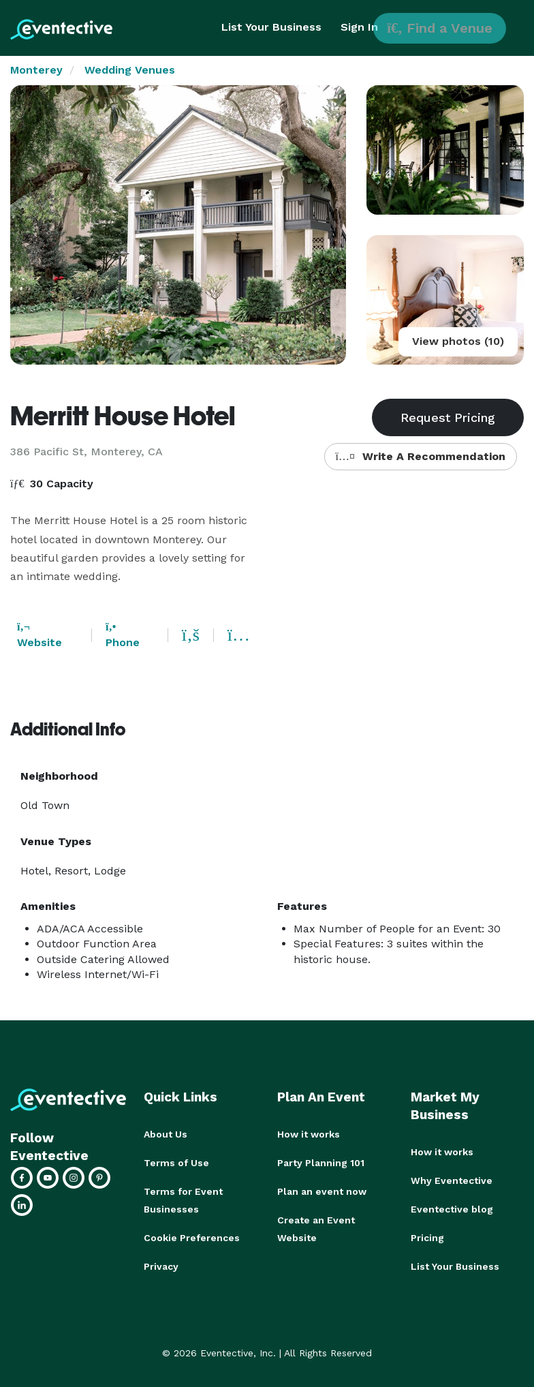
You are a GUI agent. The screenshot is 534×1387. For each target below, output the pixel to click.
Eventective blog (452, 1209)
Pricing (427, 1237)
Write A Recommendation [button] (420, 456)
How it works (308, 1134)
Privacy (161, 1266)
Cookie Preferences (192, 1237)
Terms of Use (176, 1162)
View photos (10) (458, 341)
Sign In (359, 26)
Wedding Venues (129, 69)
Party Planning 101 (320, 1162)
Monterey (36, 69)
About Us (165, 1134)
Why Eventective (451, 1180)
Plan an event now (321, 1191)
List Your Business (271, 26)
